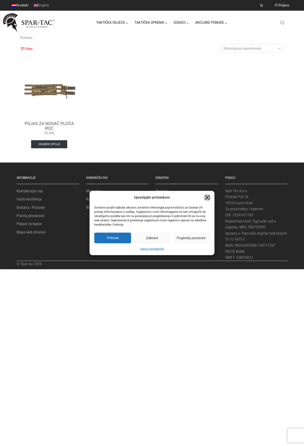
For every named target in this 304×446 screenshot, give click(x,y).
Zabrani (152, 238)
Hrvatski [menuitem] (22, 5)
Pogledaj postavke (191, 238)
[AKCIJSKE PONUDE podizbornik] (226, 23)
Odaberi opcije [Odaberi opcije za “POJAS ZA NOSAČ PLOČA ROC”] (49, 144)
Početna (26, 38)
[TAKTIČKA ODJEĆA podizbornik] (127, 23)
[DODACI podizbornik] (187, 23)
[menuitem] (20, 5)
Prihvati (113, 238)
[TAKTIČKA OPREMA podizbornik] (166, 23)
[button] (207, 197)
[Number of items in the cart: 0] (261, 5)
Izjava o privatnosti (152, 248)
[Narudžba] (252, 48)
